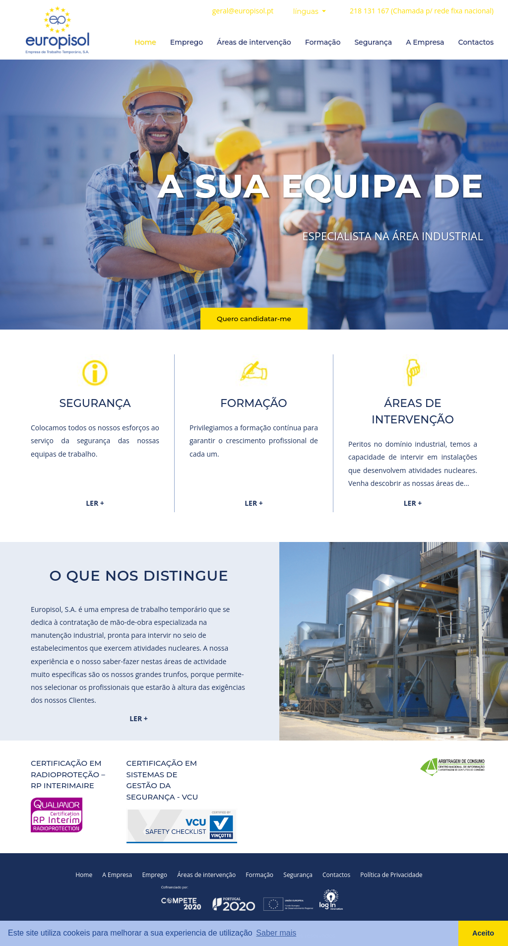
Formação (323, 42)
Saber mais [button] (276, 933)
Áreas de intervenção (254, 42)
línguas (306, 11)
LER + (95, 502)
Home (145, 42)
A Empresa (425, 42)
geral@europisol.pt (243, 10)
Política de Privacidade (399, 874)
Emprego (186, 42)
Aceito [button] (483, 933)
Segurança (373, 42)
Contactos (476, 42)
